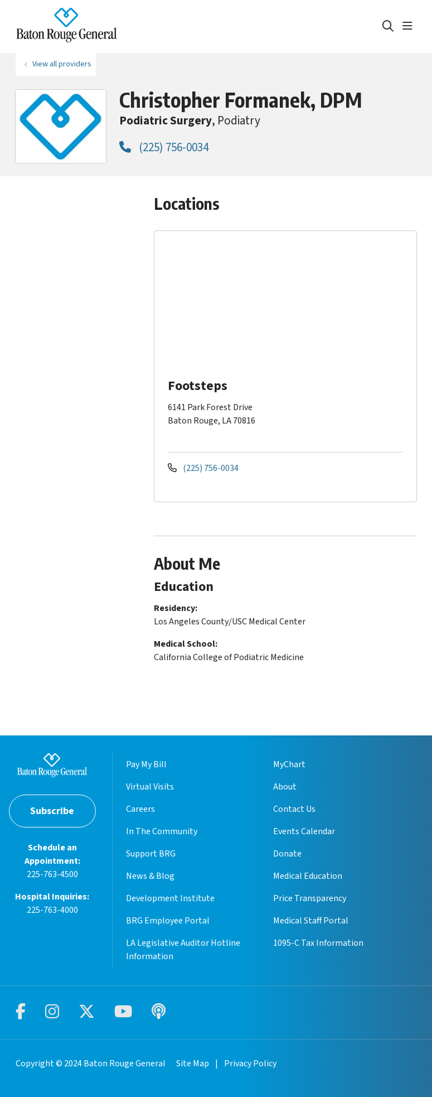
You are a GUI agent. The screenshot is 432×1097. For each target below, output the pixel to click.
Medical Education (307, 876)
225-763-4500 (52, 874)
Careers (140, 809)
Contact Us (294, 809)
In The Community (161, 831)
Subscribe (52, 811)
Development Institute (170, 898)
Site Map (192, 1063)
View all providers (61, 64)
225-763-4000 (52, 910)
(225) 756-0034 (163, 147)
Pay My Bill (146, 764)
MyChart (289, 764)
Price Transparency (309, 898)
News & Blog (150, 876)
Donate (287, 854)
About (285, 787)
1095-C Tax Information (318, 943)
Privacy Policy (250, 1063)
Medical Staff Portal (310, 921)
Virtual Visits (150, 787)
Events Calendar (304, 831)
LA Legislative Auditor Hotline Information (183, 950)
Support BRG (151, 854)
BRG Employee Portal (168, 921)
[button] (409, 26)
